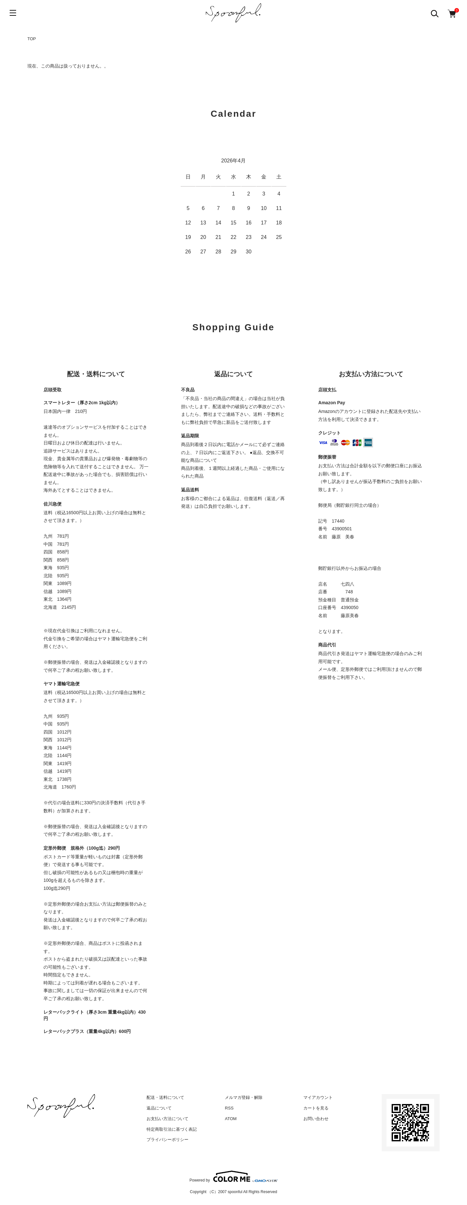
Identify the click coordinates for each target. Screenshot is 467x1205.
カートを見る (316, 1108)
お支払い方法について (167, 1118)
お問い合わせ (316, 1118)
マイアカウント (318, 1097)
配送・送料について (165, 1097)
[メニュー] (13, 13)
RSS (229, 1108)
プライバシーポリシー (167, 1139)
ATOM (230, 1118)
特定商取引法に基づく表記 (172, 1129)
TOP (31, 38)
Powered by (233, 1176)
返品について (159, 1108)
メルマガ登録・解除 (243, 1097)
